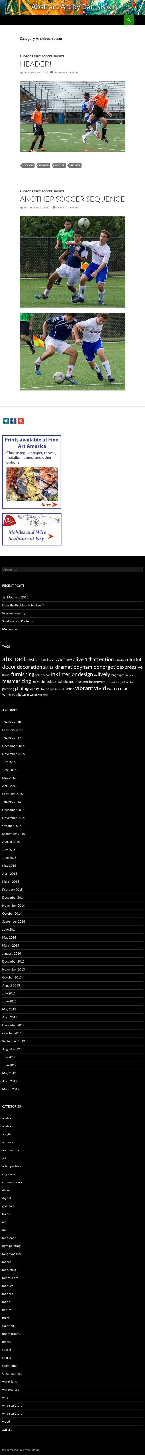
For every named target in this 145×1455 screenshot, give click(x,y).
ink (4, 1230)
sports (59, 56)
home (6, 1214)
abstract (8, 1118)
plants (6, 1341)
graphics (8, 1206)
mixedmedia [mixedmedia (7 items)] (43, 681)
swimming (9, 1365)
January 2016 (11, 802)
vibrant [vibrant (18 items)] (84, 687)
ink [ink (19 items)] (54, 673)
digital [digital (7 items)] (49, 667)
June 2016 (9, 770)
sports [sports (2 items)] (62, 689)
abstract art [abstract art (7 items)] (38, 659)
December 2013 (13, 961)
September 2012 (13, 1041)
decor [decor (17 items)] (9, 666)
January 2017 (11, 738)
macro (6, 1262)
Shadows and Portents (17, 621)
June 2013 (9, 1001)
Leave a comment (66, 72)
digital (6, 1198)
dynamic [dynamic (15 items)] (86, 666)
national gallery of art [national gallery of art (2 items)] (123, 681)
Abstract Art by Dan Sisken (26, 20)
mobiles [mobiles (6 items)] (76, 681)
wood (6, 1421)
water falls (9, 1381)
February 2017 (12, 730)
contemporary (12, 1182)
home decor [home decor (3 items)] (42, 675)
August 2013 (11, 985)
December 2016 (13, 746)
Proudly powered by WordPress (20, 1449)
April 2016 (9, 786)
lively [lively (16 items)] (104, 674)
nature (6, 1310)
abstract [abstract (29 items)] (14, 659)
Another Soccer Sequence (72, 198)
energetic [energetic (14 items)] (108, 667)
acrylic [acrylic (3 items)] (53, 660)
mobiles (7, 1286)
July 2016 (9, 762)
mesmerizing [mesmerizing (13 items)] (16, 681)
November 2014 (13, 905)
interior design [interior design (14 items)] (76, 674)
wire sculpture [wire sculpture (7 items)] (15, 694)
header (44, 165)
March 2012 (10, 1089)
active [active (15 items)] (65, 659)
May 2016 (9, 778)
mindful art (10, 1278)
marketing (9, 1270)
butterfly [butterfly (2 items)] (119, 660)
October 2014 (12, 913)
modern (7, 1294)
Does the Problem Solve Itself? (23, 605)
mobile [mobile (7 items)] (61, 681)
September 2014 (13, 921)
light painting (11, 1246)
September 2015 (13, 833)
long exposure (12, 1254)
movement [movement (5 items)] (102, 681)
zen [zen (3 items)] (39, 694)
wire (5, 1397)
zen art (7, 1429)
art (4, 1158)
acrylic (7, 1134)
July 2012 (9, 1057)
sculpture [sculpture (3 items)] (52, 689)
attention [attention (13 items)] (103, 659)
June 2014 (9, 929)
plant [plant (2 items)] (42, 689)
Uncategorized (12, 1373)
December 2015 (13, 810)
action (28, 165)
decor (6, 1190)
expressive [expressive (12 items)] (131, 667)
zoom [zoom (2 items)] (45, 694)
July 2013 (9, 993)
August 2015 (11, 841)
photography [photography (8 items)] (27, 688)
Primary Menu (139, 20)
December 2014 (13, 897)
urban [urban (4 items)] (70, 689)
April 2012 (9, 1081)
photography (30, 56)
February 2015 (12, 889)
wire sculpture (12, 1405)
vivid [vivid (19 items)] (100, 687)
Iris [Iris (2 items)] (95, 675)
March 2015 (10, 881)
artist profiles (11, 1166)
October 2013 (12, 977)
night (5, 1318)
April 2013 (9, 1017)
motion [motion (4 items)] (88, 682)
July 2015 (9, 849)
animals (7, 1142)
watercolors (10, 1389)
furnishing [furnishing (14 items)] (22, 674)
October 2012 (12, 1033)
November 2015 (13, 818)
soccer (47, 56)
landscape (9, 1238)
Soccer (59, 165)
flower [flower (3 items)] (6, 675)
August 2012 (11, 1049)
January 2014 (11, 953)
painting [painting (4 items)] (8, 689)
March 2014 (10, 945)
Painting (8, 1326)
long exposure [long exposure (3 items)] (120, 675)
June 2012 (9, 1065)
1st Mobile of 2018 (15, 597)
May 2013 (9, 1009)
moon (6, 1302)
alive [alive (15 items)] (78, 659)
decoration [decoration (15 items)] (29, 666)
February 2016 (12, 794)
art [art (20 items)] (88, 659)
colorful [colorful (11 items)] (133, 659)
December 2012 (13, 1025)
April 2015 (9, 873)
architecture (10, 1150)
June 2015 (9, 857)
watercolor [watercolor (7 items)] (117, 688)
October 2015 (12, 826)
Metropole (9, 629)
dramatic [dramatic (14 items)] (65, 667)
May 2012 (9, 1073)
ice (4, 1222)
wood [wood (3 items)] (33, 694)
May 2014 (9, 937)
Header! (36, 63)
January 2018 (11, 722)
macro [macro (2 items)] (132, 675)
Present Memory (13, 613)
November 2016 (13, 754)
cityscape (8, 1174)
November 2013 (13, 969)
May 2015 (9, 865)
